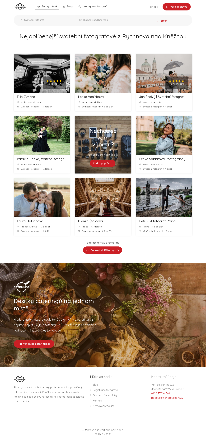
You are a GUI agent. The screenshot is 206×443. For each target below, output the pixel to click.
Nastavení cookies (103, 406)
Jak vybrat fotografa (93, 6)
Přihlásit (151, 7)
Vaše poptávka (176, 6)
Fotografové (47, 6)
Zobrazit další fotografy (102, 250)
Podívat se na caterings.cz (34, 343)
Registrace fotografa (105, 390)
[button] (44, 20)
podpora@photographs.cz (167, 397)
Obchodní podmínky (105, 395)
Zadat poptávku (102, 163)
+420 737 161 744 (160, 393)
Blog (68, 6)
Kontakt (97, 400)
